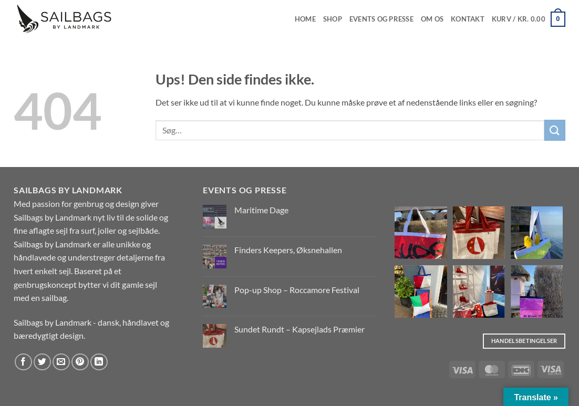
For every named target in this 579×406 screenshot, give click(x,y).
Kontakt (467, 19)
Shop (332, 19)
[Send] (554, 130)
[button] (528, 19)
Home (305, 19)
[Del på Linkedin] (99, 362)
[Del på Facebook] (23, 362)
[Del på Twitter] (42, 362)
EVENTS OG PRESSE (381, 19)
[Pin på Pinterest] (80, 362)
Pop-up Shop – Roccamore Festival (296, 290)
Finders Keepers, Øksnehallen (288, 250)
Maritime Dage (261, 210)
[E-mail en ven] (61, 362)
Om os (432, 19)
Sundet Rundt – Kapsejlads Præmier (299, 329)
